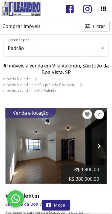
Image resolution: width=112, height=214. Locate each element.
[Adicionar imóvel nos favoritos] (87, 114)
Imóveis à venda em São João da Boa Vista (39, 84)
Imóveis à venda (16, 78)
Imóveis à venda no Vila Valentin (30, 90)
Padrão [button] (16, 48)
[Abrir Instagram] (87, 9)
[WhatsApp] (15, 198)
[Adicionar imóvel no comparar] (99, 114)
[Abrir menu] (103, 9)
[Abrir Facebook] (70, 9)
